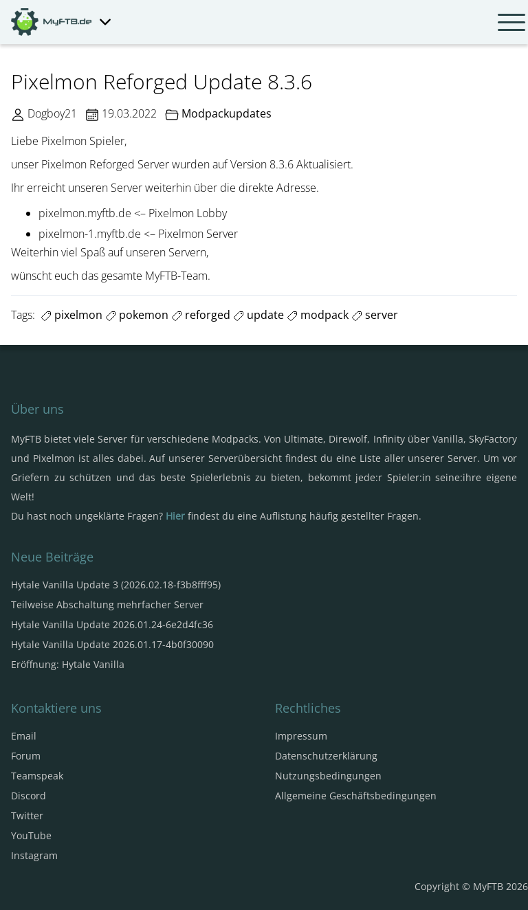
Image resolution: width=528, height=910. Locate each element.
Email (23, 735)
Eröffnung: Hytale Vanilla (67, 664)
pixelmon (71, 314)
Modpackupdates (227, 113)
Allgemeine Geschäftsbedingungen (356, 795)
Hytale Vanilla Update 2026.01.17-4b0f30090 (112, 644)
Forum (26, 755)
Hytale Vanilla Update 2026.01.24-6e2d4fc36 (112, 624)
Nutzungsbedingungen (328, 775)
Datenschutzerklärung (326, 755)
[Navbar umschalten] (511, 21)
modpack (318, 314)
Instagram (34, 855)
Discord (28, 795)
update (258, 314)
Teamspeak (37, 775)
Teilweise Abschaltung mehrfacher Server (107, 604)
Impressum (301, 735)
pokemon (136, 314)
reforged (200, 314)
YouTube (31, 835)
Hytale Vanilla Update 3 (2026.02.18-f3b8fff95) (116, 584)
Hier (175, 515)
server (374, 314)
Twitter (27, 815)
